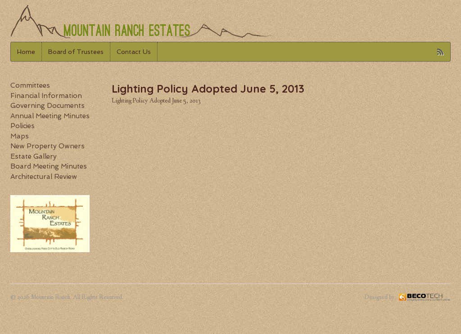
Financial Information (46, 96)
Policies (22, 126)
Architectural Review (43, 177)
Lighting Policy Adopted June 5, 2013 (156, 101)
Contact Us (134, 51)
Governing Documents (47, 106)
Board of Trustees (76, 51)
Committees (30, 85)
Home (26, 51)
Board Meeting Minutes (48, 166)
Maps (19, 136)
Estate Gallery (33, 156)
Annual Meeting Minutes (50, 116)
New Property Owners (47, 146)
